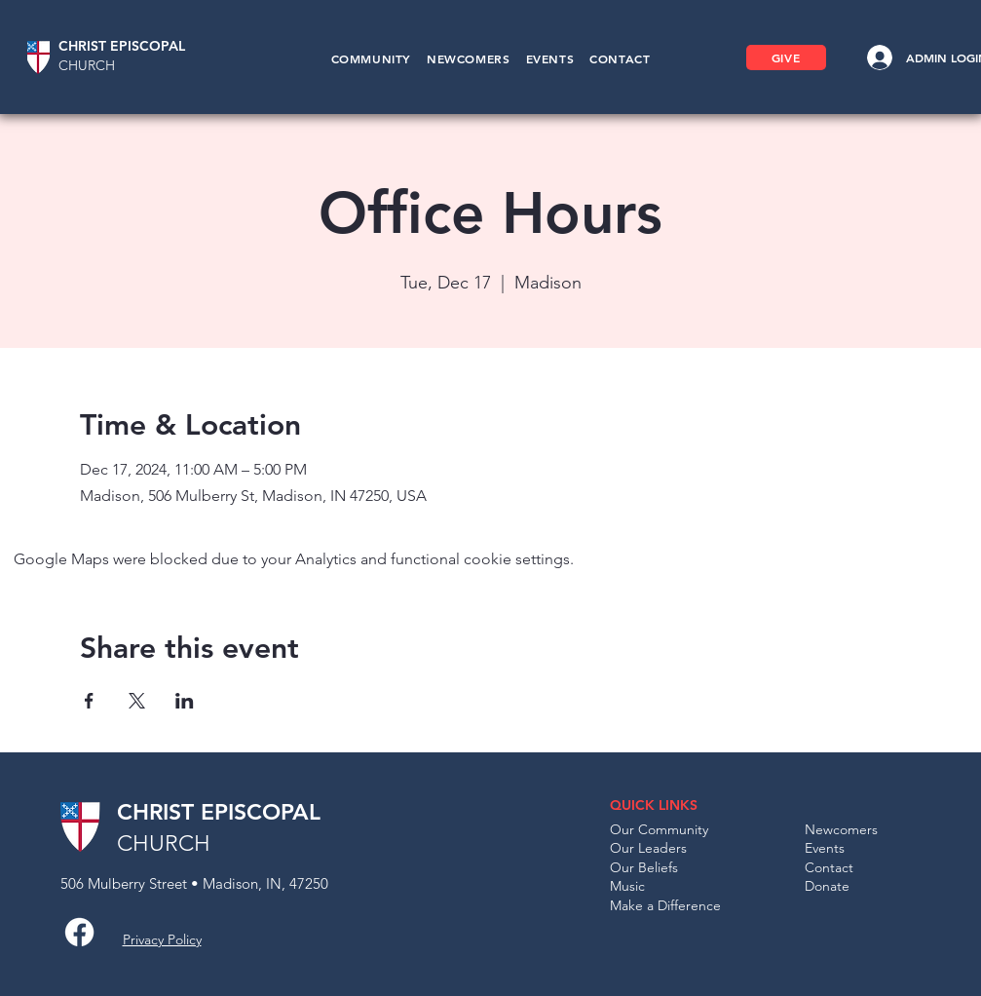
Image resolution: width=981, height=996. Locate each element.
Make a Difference (665, 905)
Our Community (659, 829)
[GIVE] (786, 57)
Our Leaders (648, 848)
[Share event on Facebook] (89, 701)
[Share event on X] (137, 701)
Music (627, 886)
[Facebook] (79, 932)
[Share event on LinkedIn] (184, 701)
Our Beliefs (644, 867)
